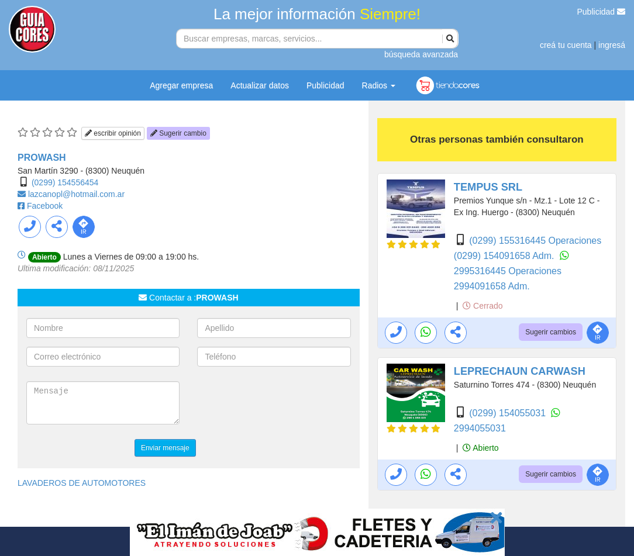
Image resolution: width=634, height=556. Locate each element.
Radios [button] (378, 85)
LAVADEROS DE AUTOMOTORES (82, 483)
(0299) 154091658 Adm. (505, 256)
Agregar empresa (181, 85)
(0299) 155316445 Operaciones (535, 241)
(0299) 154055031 (508, 413)
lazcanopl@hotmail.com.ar (76, 194)
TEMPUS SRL (488, 187)
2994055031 (480, 428)
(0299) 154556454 (65, 182)
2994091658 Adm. (492, 286)
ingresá (611, 45)
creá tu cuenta (566, 45)
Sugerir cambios (550, 332)
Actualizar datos (259, 85)
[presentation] (286, 404)
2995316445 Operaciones (507, 271)
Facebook (45, 205)
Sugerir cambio (178, 133)
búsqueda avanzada (421, 54)
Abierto (480, 448)
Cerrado (482, 305)
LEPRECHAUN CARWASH (519, 371)
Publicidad (601, 11)
